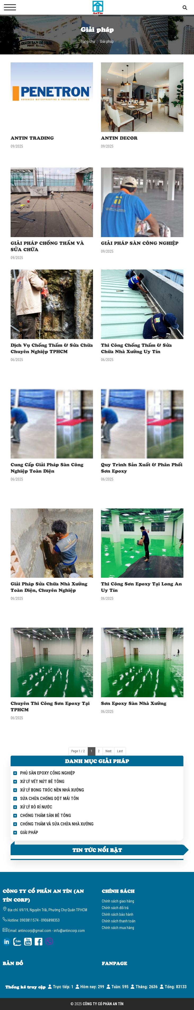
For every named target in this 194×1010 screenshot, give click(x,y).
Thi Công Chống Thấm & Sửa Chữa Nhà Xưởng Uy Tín (136, 348)
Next (108, 751)
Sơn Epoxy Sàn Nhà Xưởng (133, 703)
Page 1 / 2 (78, 751)
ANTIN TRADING (32, 138)
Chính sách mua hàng (118, 928)
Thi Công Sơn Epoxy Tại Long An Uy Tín (141, 586)
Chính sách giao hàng (118, 901)
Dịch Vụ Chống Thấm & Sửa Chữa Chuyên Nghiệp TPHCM (52, 348)
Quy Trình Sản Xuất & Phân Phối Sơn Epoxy (141, 467)
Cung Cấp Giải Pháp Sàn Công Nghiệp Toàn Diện (47, 467)
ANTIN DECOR (119, 138)
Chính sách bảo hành (117, 914)
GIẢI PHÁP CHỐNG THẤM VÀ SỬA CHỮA (47, 246)
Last (120, 751)
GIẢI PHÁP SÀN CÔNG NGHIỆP (139, 243)
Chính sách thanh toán (118, 921)
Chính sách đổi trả (115, 908)
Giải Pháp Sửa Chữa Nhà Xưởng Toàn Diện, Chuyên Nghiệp (49, 586)
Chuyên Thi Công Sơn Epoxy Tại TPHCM (50, 706)
